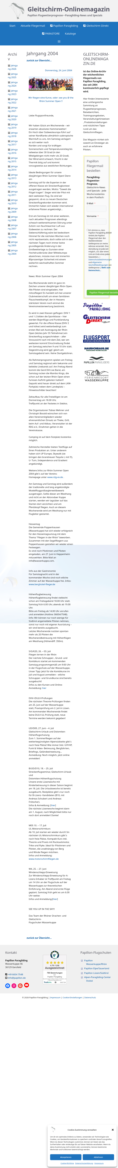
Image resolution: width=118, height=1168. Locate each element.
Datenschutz (90, 997)
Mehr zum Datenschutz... (99, 268)
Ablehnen (98, 1157)
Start (12, 25)
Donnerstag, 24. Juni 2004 (58, 70)
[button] (112, 1129)
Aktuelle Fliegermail (33, 25)
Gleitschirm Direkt (96, 25)
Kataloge (70, 33)
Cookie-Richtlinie (67, 1163)
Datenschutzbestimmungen (100, 259)
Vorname (91, 216)
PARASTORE (51, 33)
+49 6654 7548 (15, 974)
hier (44, 688)
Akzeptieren (65, 1157)
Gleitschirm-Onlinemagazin (68, 9)
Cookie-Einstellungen (72, 997)
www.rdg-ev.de (55, 477)
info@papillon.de (17, 977)
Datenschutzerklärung (84, 1163)
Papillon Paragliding (64, 25)
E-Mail (90, 203)
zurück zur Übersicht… (39, 60)
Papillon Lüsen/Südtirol (96, 972)
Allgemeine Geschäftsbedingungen (98, 263)
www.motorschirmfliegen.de (44, 858)
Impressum (99, 1163)
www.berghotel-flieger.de (42, 584)
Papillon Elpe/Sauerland (96, 968)
